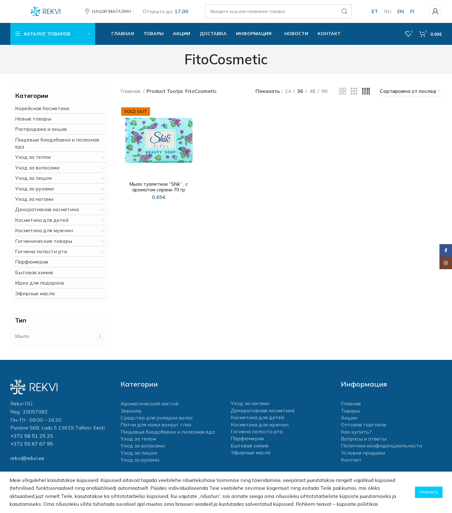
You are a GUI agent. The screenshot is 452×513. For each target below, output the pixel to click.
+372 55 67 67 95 (31, 449)
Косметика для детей (41, 225)
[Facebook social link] (445, 250)
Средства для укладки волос (157, 423)
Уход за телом (33, 162)
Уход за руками (34, 194)
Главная (131, 97)
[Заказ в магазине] (410, 97)
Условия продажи (363, 458)
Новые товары (33, 124)
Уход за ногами (34, 204)
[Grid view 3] (354, 96)
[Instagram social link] (445, 263)
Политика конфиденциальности (381, 451)
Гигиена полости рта (41, 257)
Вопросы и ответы (363, 444)
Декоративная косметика (47, 215)
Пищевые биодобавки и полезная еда (57, 148)
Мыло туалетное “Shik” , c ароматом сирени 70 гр (158, 192)
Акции (349, 423)
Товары (350, 416)
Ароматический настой (149, 409)
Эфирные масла (35, 299)
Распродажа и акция (41, 134)
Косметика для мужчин (44, 235)
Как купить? (356, 437)
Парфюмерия (31, 267)
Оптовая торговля (363, 430)
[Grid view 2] (342, 96)
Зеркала (131, 416)
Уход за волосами (37, 173)
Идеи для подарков (39, 288)
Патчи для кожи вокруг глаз (156, 430)
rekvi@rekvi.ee (27, 463)
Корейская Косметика (42, 113)
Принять (428, 492)
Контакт (351, 465)
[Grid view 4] (366, 96)
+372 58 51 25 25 (31, 441)
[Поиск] (280, 14)
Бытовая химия (34, 278)
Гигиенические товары (43, 246)
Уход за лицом (33, 183)
